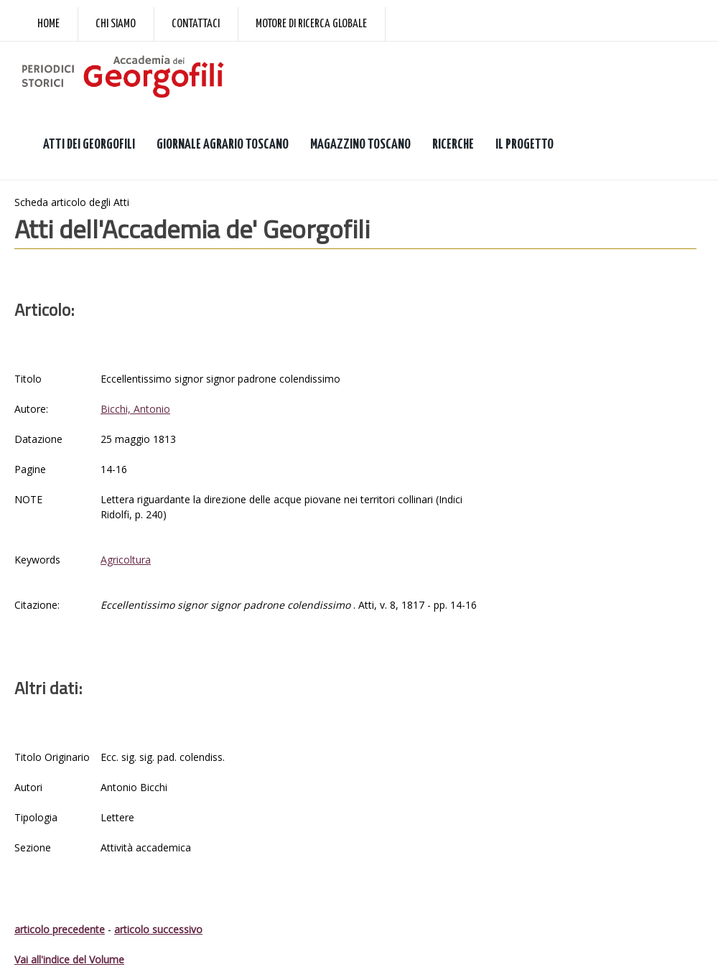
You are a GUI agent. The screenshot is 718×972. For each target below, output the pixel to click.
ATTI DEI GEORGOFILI (89, 144)
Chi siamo (115, 24)
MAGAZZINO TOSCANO (360, 144)
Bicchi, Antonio (135, 409)
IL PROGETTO (524, 144)
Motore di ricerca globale (311, 24)
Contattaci (196, 24)
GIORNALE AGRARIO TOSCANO (223, 144)
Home (48, 24)
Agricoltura (126, 559)
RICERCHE (453, 144)
